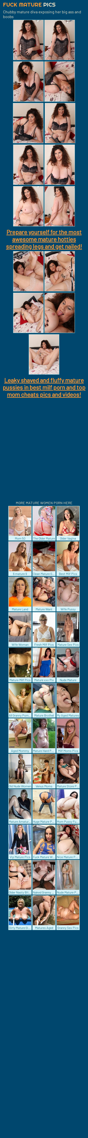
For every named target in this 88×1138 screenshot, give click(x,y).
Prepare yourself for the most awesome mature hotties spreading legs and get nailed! (44, 239)
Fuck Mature (29, 4)
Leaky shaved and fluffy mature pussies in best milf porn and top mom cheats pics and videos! (44, 387)
